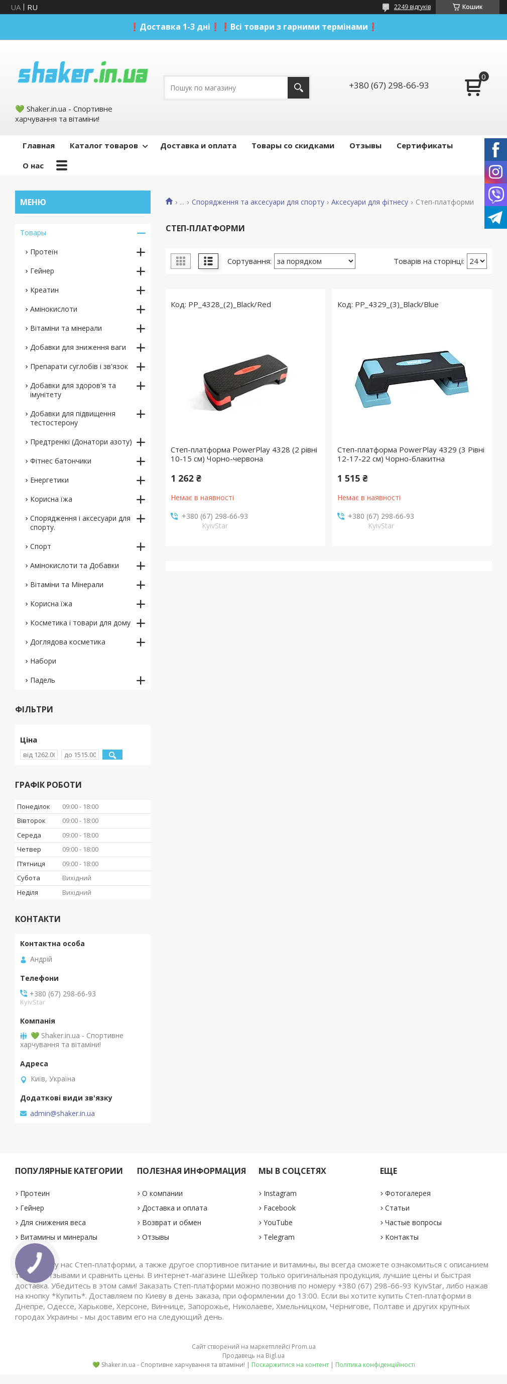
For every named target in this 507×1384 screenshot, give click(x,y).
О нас (33, 165)
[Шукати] (298, 88)
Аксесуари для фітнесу (369, 202)
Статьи (397, 1208)
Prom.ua (304, 1346)
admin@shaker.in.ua (62, 1113)
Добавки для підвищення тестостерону (72, 418)
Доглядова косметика (67, 642)
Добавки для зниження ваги (78, 347)
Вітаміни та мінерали (66, 328)
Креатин (44, 290)
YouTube (278, 1222)
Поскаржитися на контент (290, 1364)
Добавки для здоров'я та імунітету (73, 390)
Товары (33, 232)
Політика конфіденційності (375, 1364)
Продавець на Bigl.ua (253, 1355)
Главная (39, 145)
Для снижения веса (53, 1222)
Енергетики (49, 480)
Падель (42, 680)
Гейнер (42, 270)
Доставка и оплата (198, 145)
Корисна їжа (51, 499)
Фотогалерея (408, 1193)
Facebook (280, 1208)
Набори (43, 661)
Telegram (279, 1237)
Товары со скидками (292, 145)
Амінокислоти (53, 309)
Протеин (35, 1193)
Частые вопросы (413, 1222)
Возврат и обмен (171, 1222)
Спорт (40, 546)
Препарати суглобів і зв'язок (79, 366)
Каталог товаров (104, 145)
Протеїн (44, 251)
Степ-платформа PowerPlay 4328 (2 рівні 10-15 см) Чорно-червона (244, 454)
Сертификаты (425, 145)
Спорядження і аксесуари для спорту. (80, 522)
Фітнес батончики (60, 461)
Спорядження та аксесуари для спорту (258, 202)
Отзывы (365, 145)
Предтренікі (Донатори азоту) (81, 441)
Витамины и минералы (58, 1237)
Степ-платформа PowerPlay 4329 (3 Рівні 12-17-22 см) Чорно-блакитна (410, 454)
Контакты (402, 1237)
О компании (162, 1193)
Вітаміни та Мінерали (66, 584)
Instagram (280, 1193)
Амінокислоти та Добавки (74, 565)
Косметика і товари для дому (80, 622)
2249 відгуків (412, 7)
